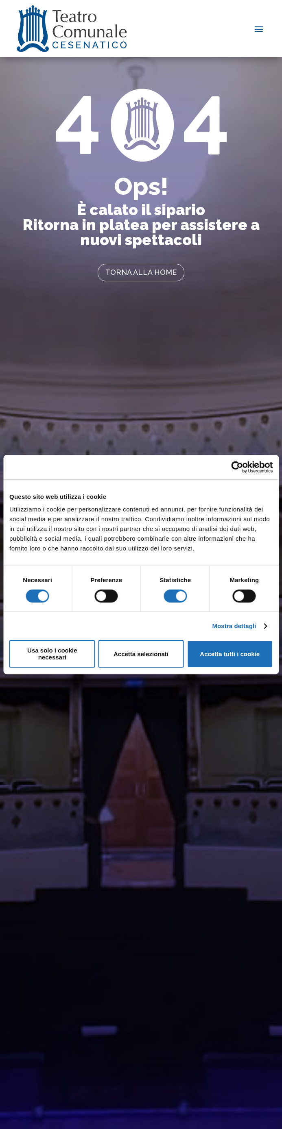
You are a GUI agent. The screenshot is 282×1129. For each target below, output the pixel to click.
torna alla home (141, 272)
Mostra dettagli (234, 625)
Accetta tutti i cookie (230, 653)
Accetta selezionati (141, 653)
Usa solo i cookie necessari (52, 654)
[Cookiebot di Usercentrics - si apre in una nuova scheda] (237, 467)
